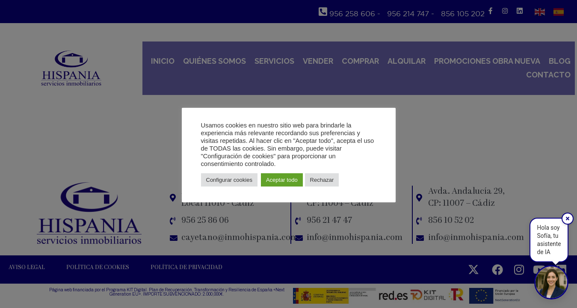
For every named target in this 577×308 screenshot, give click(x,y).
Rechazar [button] (322, 180)
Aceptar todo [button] (282, 180)
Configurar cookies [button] (229, 180)
